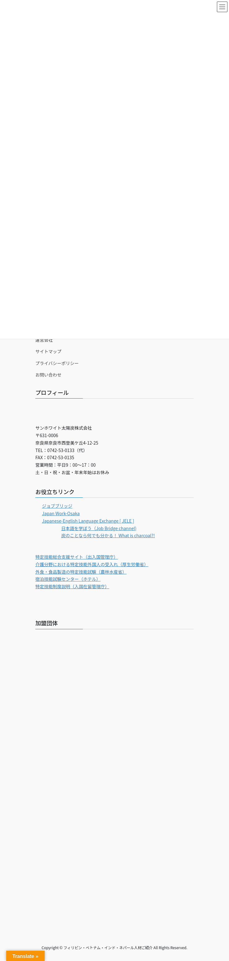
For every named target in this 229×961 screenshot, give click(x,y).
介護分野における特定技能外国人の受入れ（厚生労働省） (91, 564)
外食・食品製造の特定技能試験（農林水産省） (81, 572)
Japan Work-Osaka (61, 513)
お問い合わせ (48, 375)
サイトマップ (48, 351)
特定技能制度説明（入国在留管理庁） (72, 586)
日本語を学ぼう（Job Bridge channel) (99, 528)
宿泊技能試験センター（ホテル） (68, 579)
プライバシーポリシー (57, 363)
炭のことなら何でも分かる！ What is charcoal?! (108, 535)
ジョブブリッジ (57, 506)
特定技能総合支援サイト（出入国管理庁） (76, 557)
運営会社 (44, 340)
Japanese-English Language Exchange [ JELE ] (88, 521)
